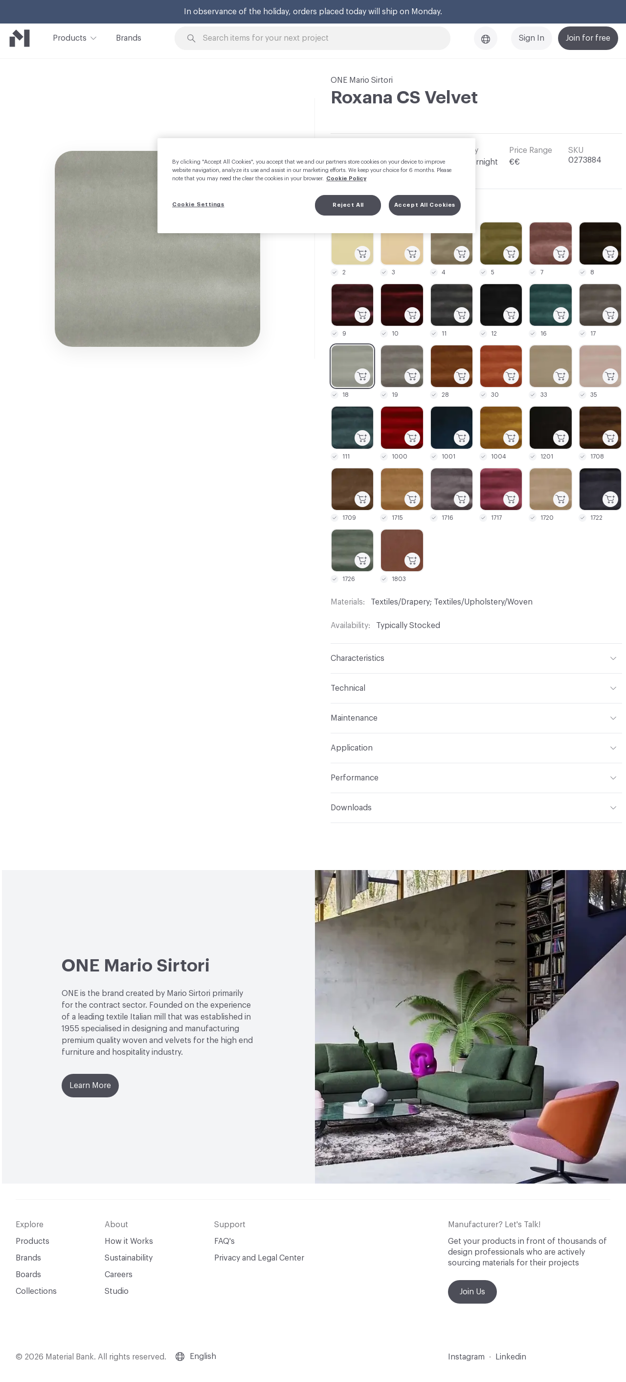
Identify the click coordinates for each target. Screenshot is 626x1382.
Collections (36, 1291)
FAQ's (224, 1241)
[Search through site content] (318, 38)
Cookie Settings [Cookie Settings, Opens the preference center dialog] (198, 204)
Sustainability (129, 1258)
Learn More (90, 1086)
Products (70, 37)
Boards (28, 1275)
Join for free (588, 38)
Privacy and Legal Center (259, 1258)
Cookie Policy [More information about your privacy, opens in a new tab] (346, 178)
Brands (128, 38)
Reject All (348, 205)
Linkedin (510, 1357)
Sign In (531, 38)
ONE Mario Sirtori (362, 80)
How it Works (129, 1241)
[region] (316, 185)
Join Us (472, 1292)
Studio (117, 1291)
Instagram (466, 1357)
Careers (119, 1275)
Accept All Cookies (424, 205)
